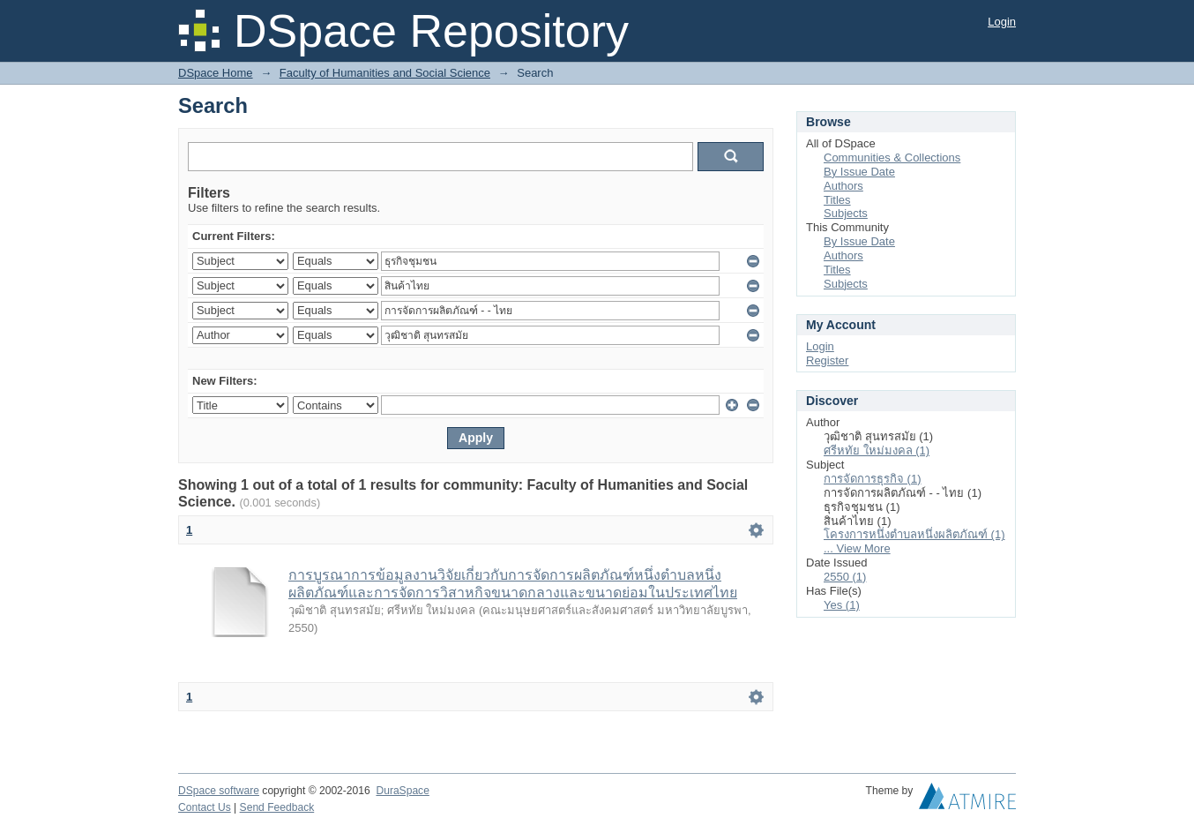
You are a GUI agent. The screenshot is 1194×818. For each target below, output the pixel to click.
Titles (837, 199)
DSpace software (218, 790)
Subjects (846, 213)
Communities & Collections (892, 157)
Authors (843, 185)
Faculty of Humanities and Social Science (385, 72)
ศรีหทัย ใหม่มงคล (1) (876, 450)
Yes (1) (842, 605)
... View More (857, 548)
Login (1002, 21)
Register (827, 360)
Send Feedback (277, 807)
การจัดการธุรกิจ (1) (873, 478)
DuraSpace (402, 790)
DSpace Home (215, 72)
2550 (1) (845, 576)
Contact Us (204, 807)
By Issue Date (859, 171)
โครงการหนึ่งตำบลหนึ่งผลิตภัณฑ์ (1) (914, 534)
